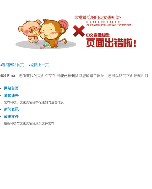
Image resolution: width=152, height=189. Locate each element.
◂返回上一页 (39, 65)
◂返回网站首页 (12, 65)
